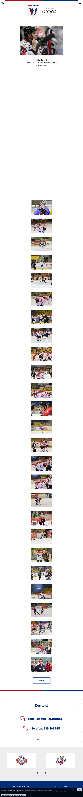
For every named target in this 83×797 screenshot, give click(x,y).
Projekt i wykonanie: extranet (21, 786)
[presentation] (37, 772)
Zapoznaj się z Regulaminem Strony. (13, 795)
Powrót (41, 680)
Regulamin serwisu (61, 786)
